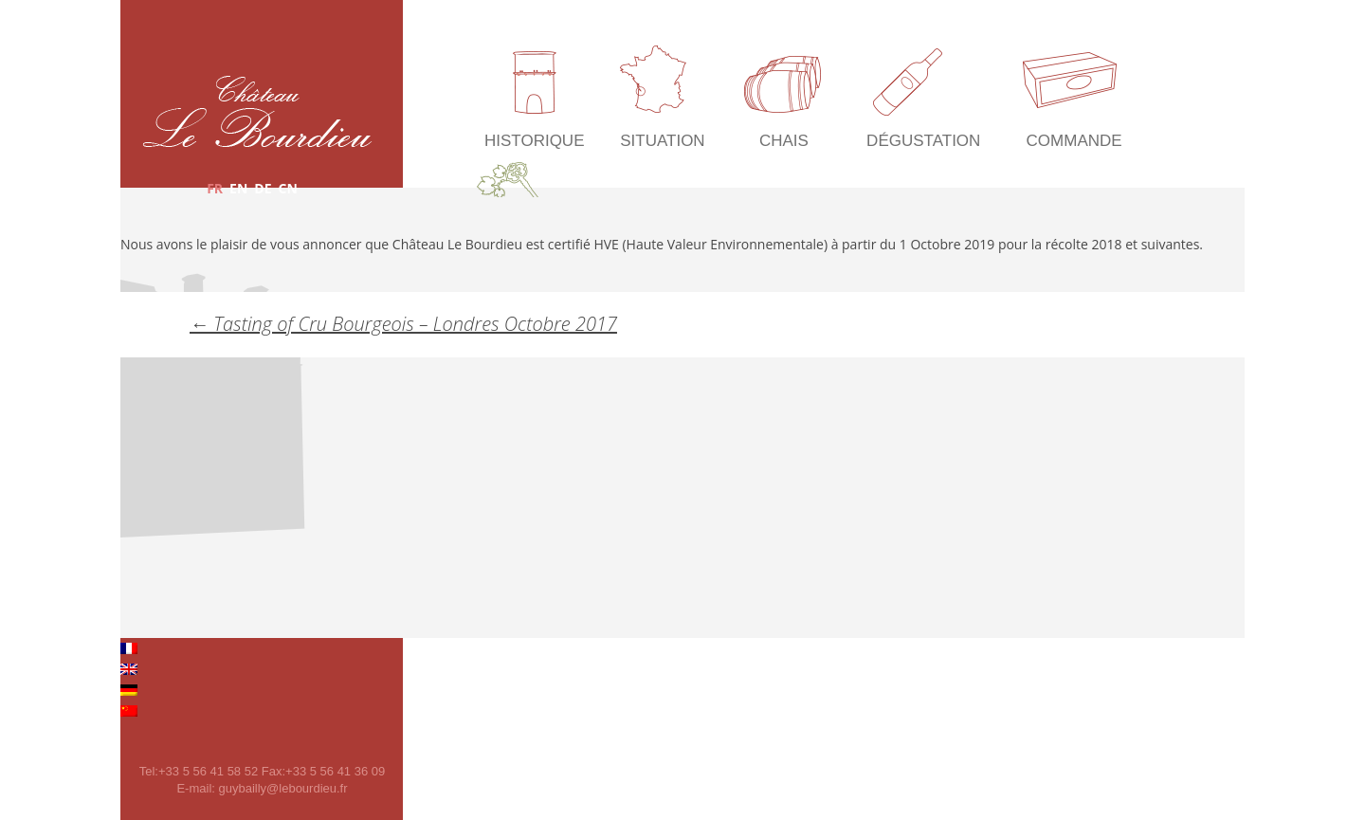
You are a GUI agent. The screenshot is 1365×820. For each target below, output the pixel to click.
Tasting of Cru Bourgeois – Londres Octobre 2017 (403, 324)
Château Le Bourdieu (257, 111)
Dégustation (923, 141)
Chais (784, 141)
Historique (534, 141)
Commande (1074, 141)
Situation (662, 141)
